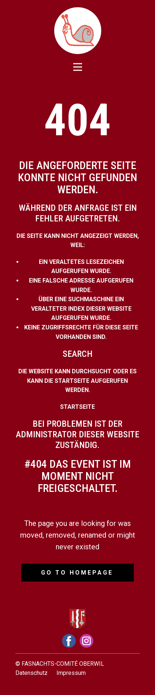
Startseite (77, 406)
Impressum (71, 672)
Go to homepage (77, 572)
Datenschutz (31, 672)
